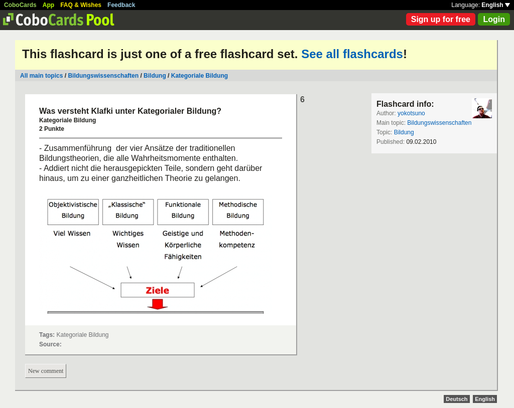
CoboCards (20, 5)
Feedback (121, 5)
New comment (45, 370)
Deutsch (456, 399)
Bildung (155, 75)
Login (494, 19)
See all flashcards (352, 54)
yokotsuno (411, 113)
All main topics (41, 75)
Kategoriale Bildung (199, 75)
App (48, 5)
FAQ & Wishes (80, 5)
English (495, 5)
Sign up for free (440, 19)
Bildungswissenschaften (103, 75)
